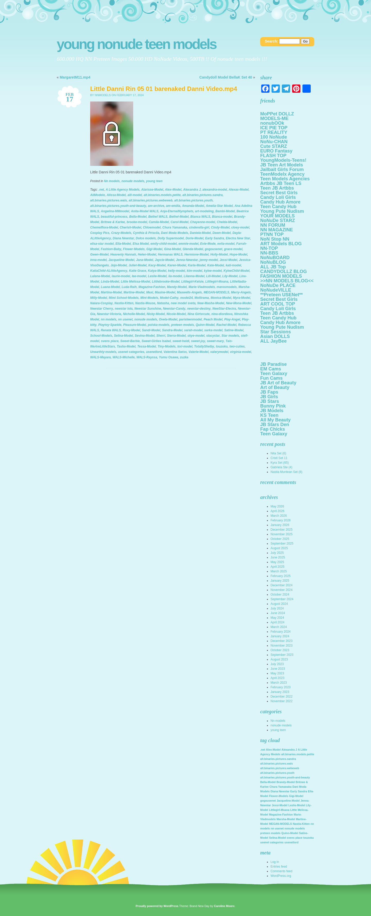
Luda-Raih (129, 287)
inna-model (98, 260)
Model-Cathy (169, 298)
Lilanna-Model (194, 276)
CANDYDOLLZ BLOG (283, 271)
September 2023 (282, 655)
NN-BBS (269, 253)
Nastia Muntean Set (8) (286, 472)
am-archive (156, 206)
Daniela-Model (200, 233)
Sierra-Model (176, 335)
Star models (230, 335)
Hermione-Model (196, 254)
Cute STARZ (273, 146)
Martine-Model (133, 292)
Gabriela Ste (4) (281, 467)
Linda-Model (110, 281)
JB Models (271, 410)
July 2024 (277, 608)
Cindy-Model (220, 227)
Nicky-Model (156, 314)
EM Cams (270, 368)
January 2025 (280, 580)
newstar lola (123, 308)
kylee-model (213, 271)
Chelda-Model (227, 222)
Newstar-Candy (174, 308)
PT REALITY (273, 132)
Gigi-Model (154, 249)
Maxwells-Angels (189, 292)
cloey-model (240, 227)
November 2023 (281, 645)
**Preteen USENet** (281, 294)
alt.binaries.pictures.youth (193, 200)
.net (101, 189)
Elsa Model (141, 243)
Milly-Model (98, 298)
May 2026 (277, 506)
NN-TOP (269, 248)
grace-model (233, 249)
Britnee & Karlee (113, 222)
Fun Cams (271, 378)
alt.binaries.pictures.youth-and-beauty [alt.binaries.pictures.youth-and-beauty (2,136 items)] (285, 777)
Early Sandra (214, 238)
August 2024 (279, 604)
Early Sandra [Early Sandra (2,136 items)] (298, 791)
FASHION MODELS (281, 276)
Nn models (112, 181)
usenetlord (154, 352)
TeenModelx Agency (282, 174)
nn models (108, 319)
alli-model (135, 195)
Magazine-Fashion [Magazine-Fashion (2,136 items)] (281, 814)
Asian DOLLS (275, 336)
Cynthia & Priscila (146, 233)
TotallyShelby (204, 346)
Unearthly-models (103, 352)
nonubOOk (272, 123)
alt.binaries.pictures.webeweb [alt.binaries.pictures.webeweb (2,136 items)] (279, 768)
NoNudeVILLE (275, 290)
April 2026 (277, 511)
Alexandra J (192, 189)
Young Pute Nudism (282, 211)
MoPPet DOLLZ (277, 113)
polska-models (158, 325)
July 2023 (277, 664)
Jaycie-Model (164, 260)
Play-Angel (232, 319)
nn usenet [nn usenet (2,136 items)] (277, 828)
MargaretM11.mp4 (75, 77)
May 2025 (277, 562)
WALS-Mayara (100, 357)
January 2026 (280, 525)
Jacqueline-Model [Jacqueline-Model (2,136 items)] (288, 800)
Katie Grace (137, 271)
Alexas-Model (239, 189)
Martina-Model (111, 292)
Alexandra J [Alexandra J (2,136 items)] (289, 749)
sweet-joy (198, 341)
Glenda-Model (193, 249)
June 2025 (278, 557)
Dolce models (146, 238)
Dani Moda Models (174, 233)
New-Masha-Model (210, 303)
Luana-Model (110, 287)
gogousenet (213, 249)
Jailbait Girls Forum (282, 169)
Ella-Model (123, 243)
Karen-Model (176, 265)
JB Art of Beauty (278, 382)
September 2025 (282, 543)
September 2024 (282, 599)
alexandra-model (215, 189)
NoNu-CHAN (274, 141)
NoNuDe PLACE (278, 285)
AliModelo (97, 195)
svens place (110, 341)
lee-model (139, 276)
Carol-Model (179, 222)
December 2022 (281, 696)
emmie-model (188, 243)
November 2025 (281, 534)
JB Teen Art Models (281, 164)
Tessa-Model (146, 346)
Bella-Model (137, 216)
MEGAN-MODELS (216, 292)
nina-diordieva (221, 314)
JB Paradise (273, 364)
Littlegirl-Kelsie (192, 281)
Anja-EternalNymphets (176, 211)
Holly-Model (219, 254)
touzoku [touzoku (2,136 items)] (308, 837)
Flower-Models (134, 249)
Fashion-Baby (111, 249)
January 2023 (280, 692)
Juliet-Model (138, 265)
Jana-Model (144, 260)
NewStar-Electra (224, 308)
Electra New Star (238, 238)
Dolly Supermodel (170, 238)
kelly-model (176, 271)
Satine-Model (233, 330)
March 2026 (279, 516)
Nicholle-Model (134, 314)
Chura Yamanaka (174, 227)
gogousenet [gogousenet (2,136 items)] (268, 800)
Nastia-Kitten (123, 303)
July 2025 (277, 553)
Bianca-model (222, 216)
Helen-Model (147, 254)
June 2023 (278, 669)
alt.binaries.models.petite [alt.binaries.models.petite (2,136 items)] (297, 754)
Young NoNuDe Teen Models (136, 44)
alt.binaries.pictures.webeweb (150, 200)
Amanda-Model (193, 206)
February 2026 (281, 520)
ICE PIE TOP (274, 127)
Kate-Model (215, 265)
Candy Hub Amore (280, 202)
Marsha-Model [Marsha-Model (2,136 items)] (285, 819)
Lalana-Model (100, 276)
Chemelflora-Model (104, 227)
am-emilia (173, 206)
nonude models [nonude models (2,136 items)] (294, 828)
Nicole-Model (176, 314)
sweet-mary (215, 341)
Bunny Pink (273, 406)
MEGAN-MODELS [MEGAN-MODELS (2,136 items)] (280, 823)
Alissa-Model (116, 195)
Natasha (163, 303)
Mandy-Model (177, 287)
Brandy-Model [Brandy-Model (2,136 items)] (285, 782)
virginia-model (240, 352)
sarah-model (193, 330)
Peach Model (213, 319)
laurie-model (121, 276)
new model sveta (183, 303)
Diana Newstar (123, 238)
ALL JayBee (273, 341)
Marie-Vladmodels (201, 287)
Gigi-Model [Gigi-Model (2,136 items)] (296, 796)
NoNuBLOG (273, 262)
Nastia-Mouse (145, 303)
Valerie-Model (199, 352)
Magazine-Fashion (151, 287)
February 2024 (281, 631)
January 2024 (280, 636)
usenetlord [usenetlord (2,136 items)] (291, 842)
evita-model (226, 243)
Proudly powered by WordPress (157, 905)
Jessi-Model (228, 260)
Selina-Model (123, 335)
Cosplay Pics (99, 233)
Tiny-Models (167, 346)
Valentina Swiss (175, 352)
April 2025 (277, 567)
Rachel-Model (226, 325)
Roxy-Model (131, 330)
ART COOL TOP (277, 304)
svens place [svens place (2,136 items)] (294, 837)
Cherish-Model (130, 227)
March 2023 (279, 682)
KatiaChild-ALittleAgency (108, 271)
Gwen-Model (99, 254)
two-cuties (236, 346)
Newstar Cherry (101, 308)
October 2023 (280, 650)
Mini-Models (149, 298)
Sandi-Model (151, 330)
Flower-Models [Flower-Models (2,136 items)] (278, 796)
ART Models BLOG (281, 243)
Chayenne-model (202, 222)
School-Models (101, 335)
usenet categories (131, 352)
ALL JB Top (273, 266)
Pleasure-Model (134, 325)
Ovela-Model (168, 319)
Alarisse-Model (152, 189)
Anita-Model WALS (144, 211)
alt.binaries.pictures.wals (108, 200)
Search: (271, 41)
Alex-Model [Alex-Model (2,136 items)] (273, 749)
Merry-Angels (241, 292)
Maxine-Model (165, 292)
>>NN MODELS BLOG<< (287, 280)
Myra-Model (241, 298)
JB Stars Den (274, 424)
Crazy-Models (121, 233)
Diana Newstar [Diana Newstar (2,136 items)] (280, 791)
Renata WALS (111, 330)
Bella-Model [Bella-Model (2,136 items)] (268, 782)
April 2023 (277, 678)
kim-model (194, 271)
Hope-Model (238, 254)
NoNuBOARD (275, 257)
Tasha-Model (126, 346)
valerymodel (219, 352)
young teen (154, 181)
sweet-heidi (181, 341)
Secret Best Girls (279, 192)
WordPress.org (281, 876)
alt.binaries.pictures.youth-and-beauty (118, 206)
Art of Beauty (274, 387)
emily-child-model (163, 243)
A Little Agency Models (122, 189)
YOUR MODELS (277, 215)
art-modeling (204, 211)
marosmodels (227, 287)
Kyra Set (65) (280, 462)
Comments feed (281, 871)
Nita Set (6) (278, 453)
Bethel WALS (157, 216)
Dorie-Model (194, 238)
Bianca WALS (200, 216)
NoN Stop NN (274, 239)
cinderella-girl (199, 227)
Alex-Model (173, 189)
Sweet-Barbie (130, 341)
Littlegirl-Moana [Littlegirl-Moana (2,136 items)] (279, 809)
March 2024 (279, 627)
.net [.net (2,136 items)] (262, 749)
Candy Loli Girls (278, 197)
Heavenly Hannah (123, 254)
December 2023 (281, 641)
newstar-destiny (198, 308)
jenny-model (209, 260)
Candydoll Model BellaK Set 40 (225, 77)
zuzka (184, 357)
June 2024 (278, 613)
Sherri (160, 335)
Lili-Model (213, 276)
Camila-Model (159, 222)
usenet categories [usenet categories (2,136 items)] (272, 842)
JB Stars (269, 401)
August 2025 (279, 548)
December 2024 (281, 585)
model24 (186, 298)
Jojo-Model (119, 265)
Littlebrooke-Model (165, 281)
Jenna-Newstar (187, 260)
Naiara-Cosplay (101, 303)
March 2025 (279, 571)
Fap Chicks (272, 429)
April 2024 (277, 622)
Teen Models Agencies (285, 178)
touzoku (222, 346)
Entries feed (279, 866)
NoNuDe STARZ (277, 220)
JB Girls (269, 396)
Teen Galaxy (273, 373)
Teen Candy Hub (278, 206)
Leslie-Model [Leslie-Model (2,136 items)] (296, 805)
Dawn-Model (222, 233)
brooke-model (137, 222)
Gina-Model (172, 249)
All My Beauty (275, 419)
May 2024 (277, 618)
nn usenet (125, 319)
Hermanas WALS (170, 254)
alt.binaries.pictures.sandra (202, 195)
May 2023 (277, 673)
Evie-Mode (208, 243)
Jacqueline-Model (121, 260)
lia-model (175, 276)
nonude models (132, 181)
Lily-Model (230, 276)
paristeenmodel (190, 319)
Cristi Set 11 (279, 458)
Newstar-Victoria (109, 314)
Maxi (149, 292)
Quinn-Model (205, 325)
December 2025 (281, 529)
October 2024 (280, 594)
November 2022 (281, 701)
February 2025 (281, 576)
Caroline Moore (224, 905)
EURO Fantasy (276, 151)
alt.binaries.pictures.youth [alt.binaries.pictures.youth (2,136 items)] (277, 772)
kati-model (233, 265)
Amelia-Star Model (219, 206)
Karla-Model (197, 265)
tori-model (184, 346)
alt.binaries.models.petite (162, 195)
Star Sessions (275, 331)
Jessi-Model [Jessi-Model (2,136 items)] (280, 805)
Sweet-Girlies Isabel (156, 341)
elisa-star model (102, 243)
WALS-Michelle (124, 357)
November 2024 (281, 590)
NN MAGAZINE (276, 229)
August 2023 (279, 659)
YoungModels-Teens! (283, 160)
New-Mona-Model (238, 303)
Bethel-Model (179, 216)
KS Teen (269, 415)
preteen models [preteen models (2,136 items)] (270, 833)
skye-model (195, 335)
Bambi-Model (225, 211)
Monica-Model (220, 298)
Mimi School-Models (124, 298)
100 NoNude (273, 137)
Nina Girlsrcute (199, 314)
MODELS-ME (274, 118)
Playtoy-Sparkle (109, 325)
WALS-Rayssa (146, 357)
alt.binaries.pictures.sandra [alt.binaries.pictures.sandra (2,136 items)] (278, 758)
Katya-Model (157, 271)
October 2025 (280, 539)
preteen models (182, 325)
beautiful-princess (114, 216)
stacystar (213, 335)
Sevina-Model (145, 335)
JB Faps (269, 392)
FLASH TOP (273, 155)
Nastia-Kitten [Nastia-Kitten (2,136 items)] (301, 823)
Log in (275, 862)
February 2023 (281, 687)
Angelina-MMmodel (115, 211)
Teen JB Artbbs (277, 188)
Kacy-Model (157, 265)
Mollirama (202, 298)
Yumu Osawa (168, 357)
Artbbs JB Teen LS (280, 183)
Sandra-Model (172, 330)
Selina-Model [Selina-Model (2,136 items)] (277, 837)
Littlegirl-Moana (216, 281)
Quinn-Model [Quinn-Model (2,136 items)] (289, 833)
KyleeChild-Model (237, 271)
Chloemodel (152, 227)
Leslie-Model (157, 276)
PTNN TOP (272, 234)
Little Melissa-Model (135, 281)
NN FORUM (272, 225)
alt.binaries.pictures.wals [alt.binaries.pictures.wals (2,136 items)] (276, 763)
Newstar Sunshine (147, 308)
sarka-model (213, 330)
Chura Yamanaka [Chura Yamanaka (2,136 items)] (280, 786)
